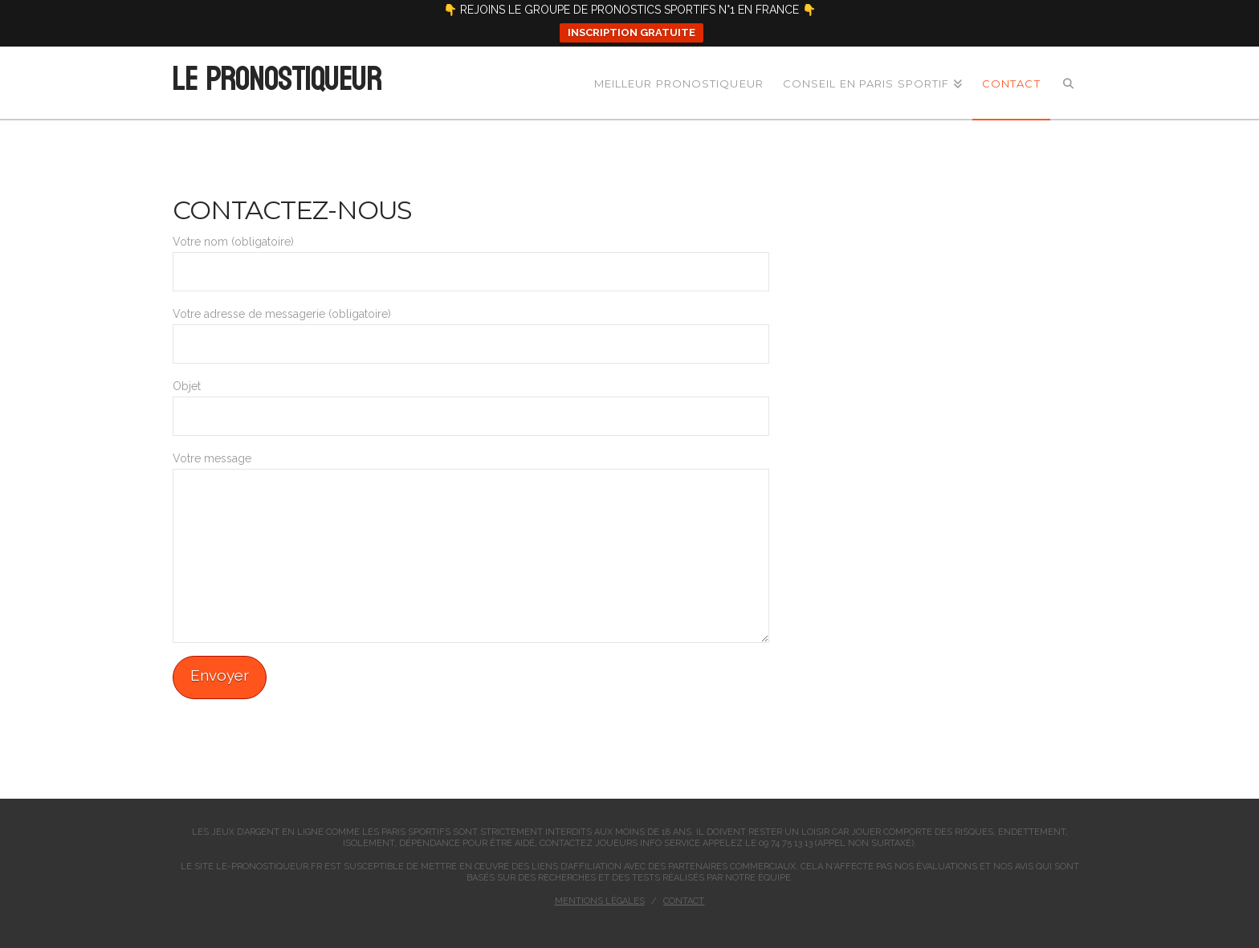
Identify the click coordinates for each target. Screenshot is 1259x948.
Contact (683, 901)
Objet (471, 402)
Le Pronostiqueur (276, 79)
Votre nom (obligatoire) (471, 257)
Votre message (471, 468)
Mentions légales (600, 901)
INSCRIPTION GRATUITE (631, 32)
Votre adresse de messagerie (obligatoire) (471, 329)
